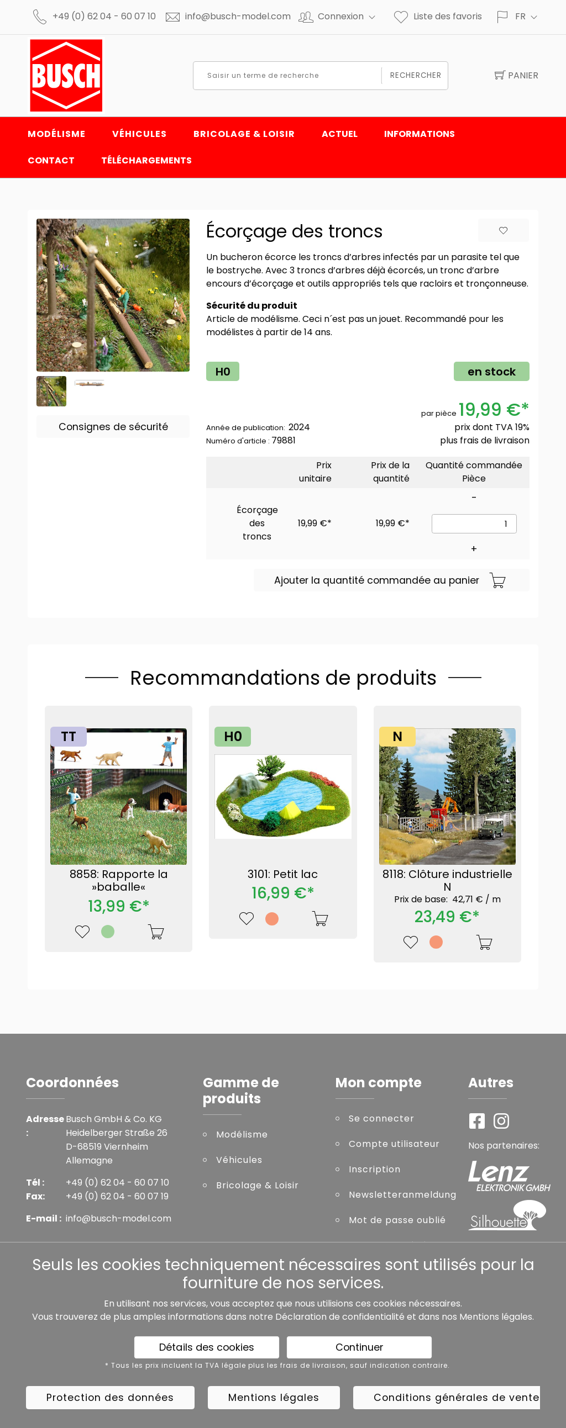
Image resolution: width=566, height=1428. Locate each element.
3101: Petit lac (283, 874)
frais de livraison (495, 440)
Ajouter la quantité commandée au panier (390, 581)
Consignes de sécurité (113, 426)
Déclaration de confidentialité (340, 1316)
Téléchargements (146, 160)
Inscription (375, 1169)
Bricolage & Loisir (244, 134)
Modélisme (57, 134)
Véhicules (139, 134)
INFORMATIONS (419, 134)
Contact (51, 160)
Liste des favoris (437, 16)
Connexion (351, 16)
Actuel (340, 134)
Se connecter (382, 1118)
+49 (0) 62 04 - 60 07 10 (104, 16)
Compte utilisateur (394, 1144)
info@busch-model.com (238, 16)
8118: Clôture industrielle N (447, 885)
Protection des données (110, 1397)
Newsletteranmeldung (400, 1194)
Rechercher (416, 75)
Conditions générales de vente (456, 1397)
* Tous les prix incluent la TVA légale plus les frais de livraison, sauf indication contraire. (277, 1365)
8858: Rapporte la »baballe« (119, 880)
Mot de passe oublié (397, 1220)
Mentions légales (495, 1316)
